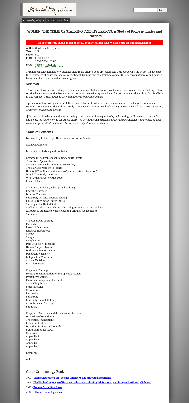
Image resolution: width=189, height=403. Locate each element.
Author (58, 20)
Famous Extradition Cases (47, 387)
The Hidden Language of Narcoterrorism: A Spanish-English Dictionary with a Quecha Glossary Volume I (92, 382)
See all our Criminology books (46, 392)
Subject (33, 20)
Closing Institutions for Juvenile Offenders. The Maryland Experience (72, 377)
